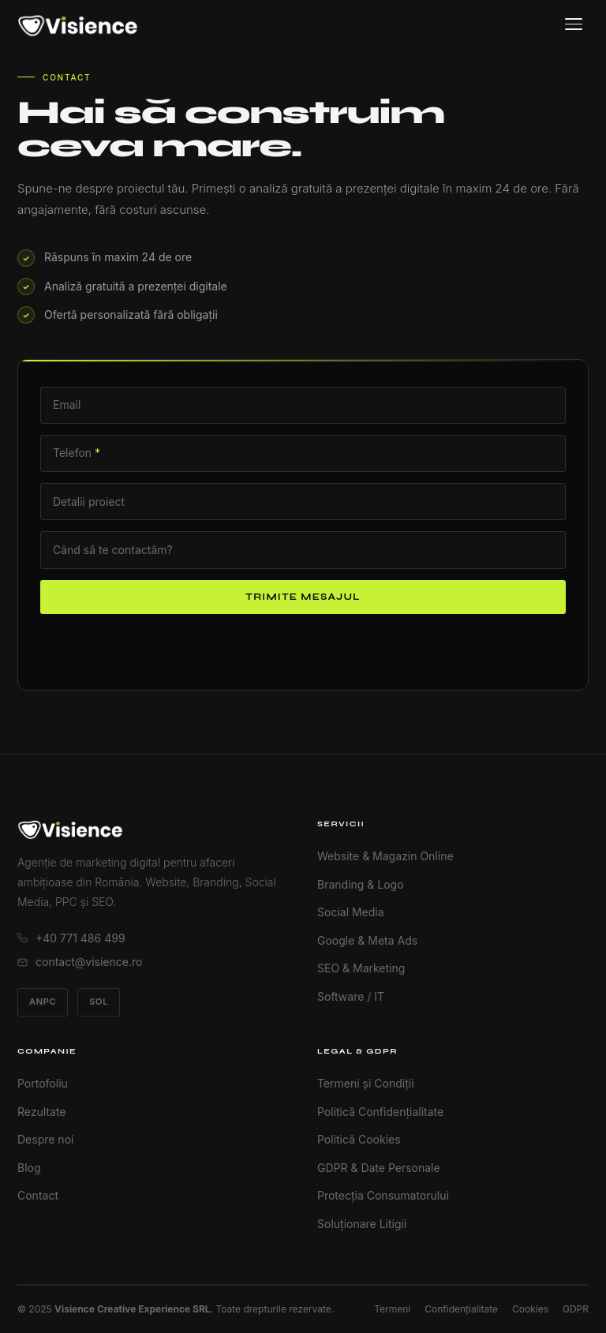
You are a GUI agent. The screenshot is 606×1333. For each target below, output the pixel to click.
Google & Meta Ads (367, 940)
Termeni (392, 1309)
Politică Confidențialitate (380, 1111)
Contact (37, 1195)
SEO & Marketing (361, 968)
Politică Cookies (359, 1139)
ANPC (42, 1001)
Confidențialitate (461, 1309)
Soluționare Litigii (361, 1223)
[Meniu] (574, 24)
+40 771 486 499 (71, 938)
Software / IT (350, 996)
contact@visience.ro (79, 961)
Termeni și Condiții (365, 1083)
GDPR (576, 1309)
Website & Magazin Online (385, 856)
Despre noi (45, 1139)
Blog (29, 1167)
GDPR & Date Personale (378, 1167)
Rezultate (41, 1111)
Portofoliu (42, 1083)
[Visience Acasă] (77, 24)
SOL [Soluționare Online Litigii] (98, 1001)
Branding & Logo (360, 884)
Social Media (350, 912)
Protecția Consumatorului (383, 1195)
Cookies (530, 1309)
